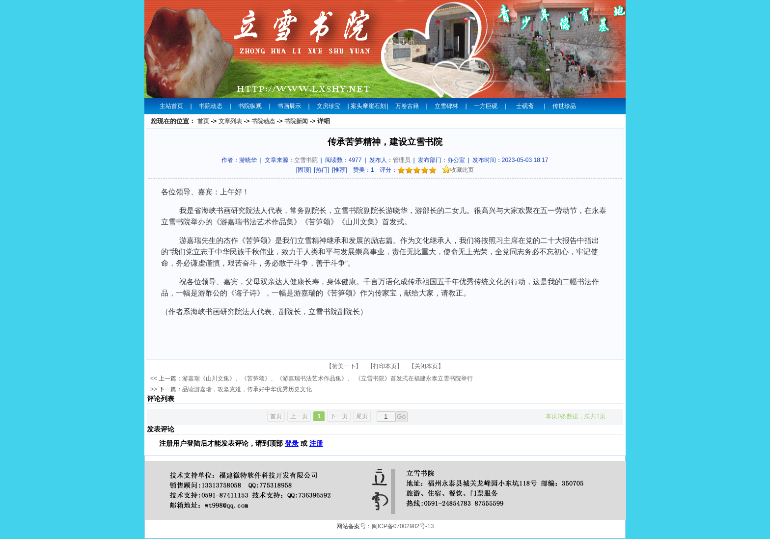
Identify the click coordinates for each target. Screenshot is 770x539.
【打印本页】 (385, 366)
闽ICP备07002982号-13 (403, 526)
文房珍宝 (328, 106)
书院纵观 (250, 106)
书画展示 (289, 106)
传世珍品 (564, 106)
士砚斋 (525, 106)
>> (153, 389)
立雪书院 (306, 160)
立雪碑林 (446, 106)
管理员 (402, 160)
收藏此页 (458, 169)
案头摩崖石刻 (368, 106)
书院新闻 (296, 121)
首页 (203, 121)
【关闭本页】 (426, 366)
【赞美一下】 (343, 366)
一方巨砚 (485, 106)
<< (153, 378)
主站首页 (171, 106)
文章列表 (230, 121)
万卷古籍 (407, 106)
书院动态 (210, 106)
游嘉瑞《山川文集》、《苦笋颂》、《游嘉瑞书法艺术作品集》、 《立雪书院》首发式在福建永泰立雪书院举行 (327, 378)
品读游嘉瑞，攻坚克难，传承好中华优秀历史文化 (247, 389)
